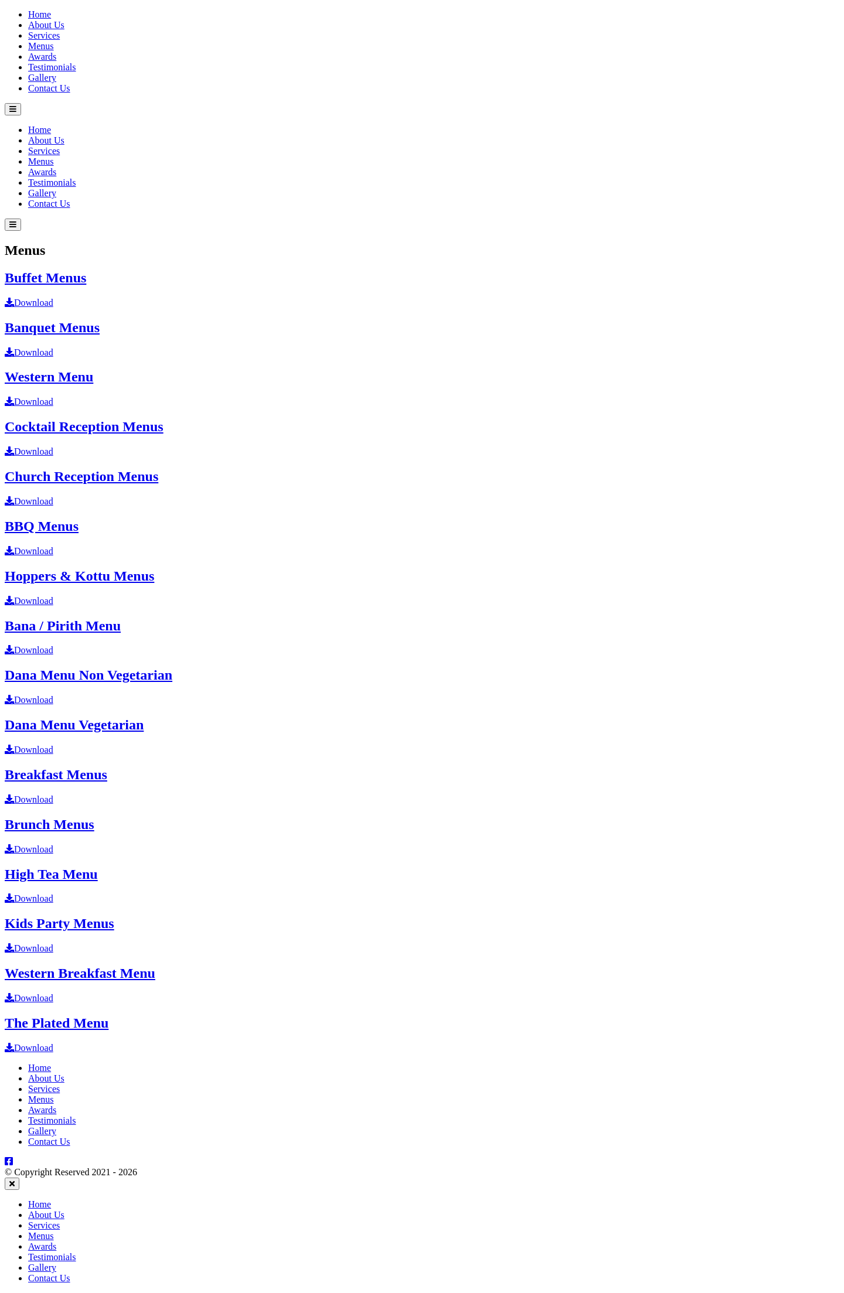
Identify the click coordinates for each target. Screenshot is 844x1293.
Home (39, 14)
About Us (46, 25)
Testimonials (52, 67)
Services (44, 35)
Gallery (42, 78)
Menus (41, 46)
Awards (42, 57)
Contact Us (49, 88)
